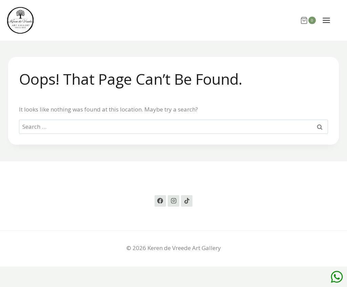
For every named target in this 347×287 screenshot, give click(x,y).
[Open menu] (329, 20)
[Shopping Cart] (307, 20)
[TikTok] (186, 201)
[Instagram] (173, 201)
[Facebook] (160, 201)
